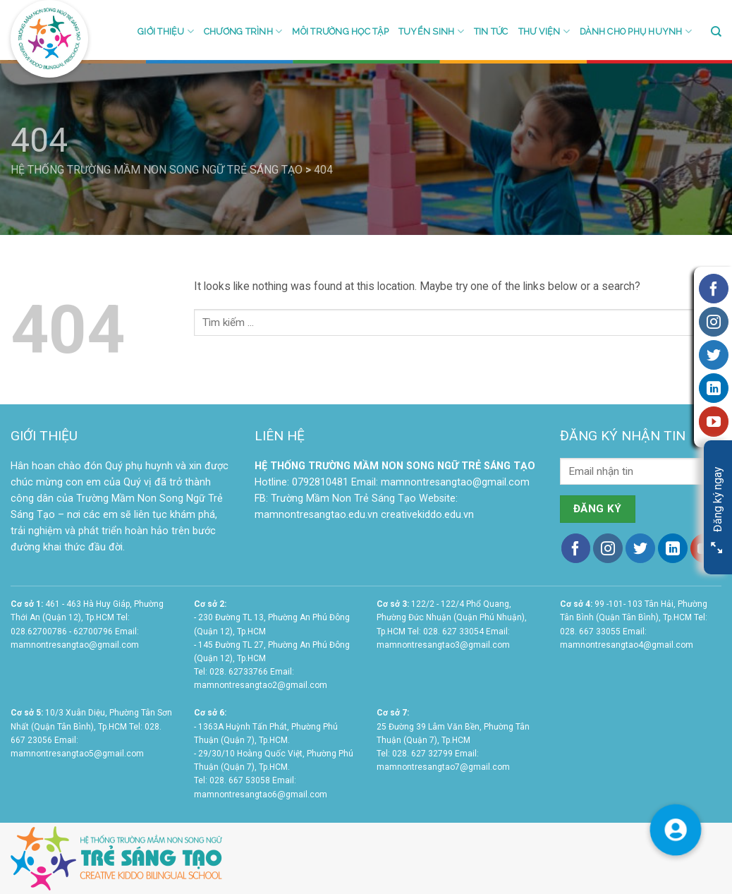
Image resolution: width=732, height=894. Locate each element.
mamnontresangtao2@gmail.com (260, 685)
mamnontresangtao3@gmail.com (443, 645)
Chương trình (243, 31)
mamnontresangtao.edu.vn (316, 515)
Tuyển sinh (431, 31)
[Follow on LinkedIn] (673, 548)
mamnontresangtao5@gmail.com (77, 754)
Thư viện (544, 31)
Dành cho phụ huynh (636, 31)
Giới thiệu (166, 31)
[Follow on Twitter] (640, 548)
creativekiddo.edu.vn (427, 515)
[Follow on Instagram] (608, 548)
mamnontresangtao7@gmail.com (443, 767)
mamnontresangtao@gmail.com (455, 482)
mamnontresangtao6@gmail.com (260, 794)
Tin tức (491, 31)
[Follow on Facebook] (576, 548)
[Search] (716, 31)
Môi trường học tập (340, 31)
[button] (675, 829)
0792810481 (320, 482)
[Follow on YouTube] (713, 421)
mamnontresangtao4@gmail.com (626, 645)
